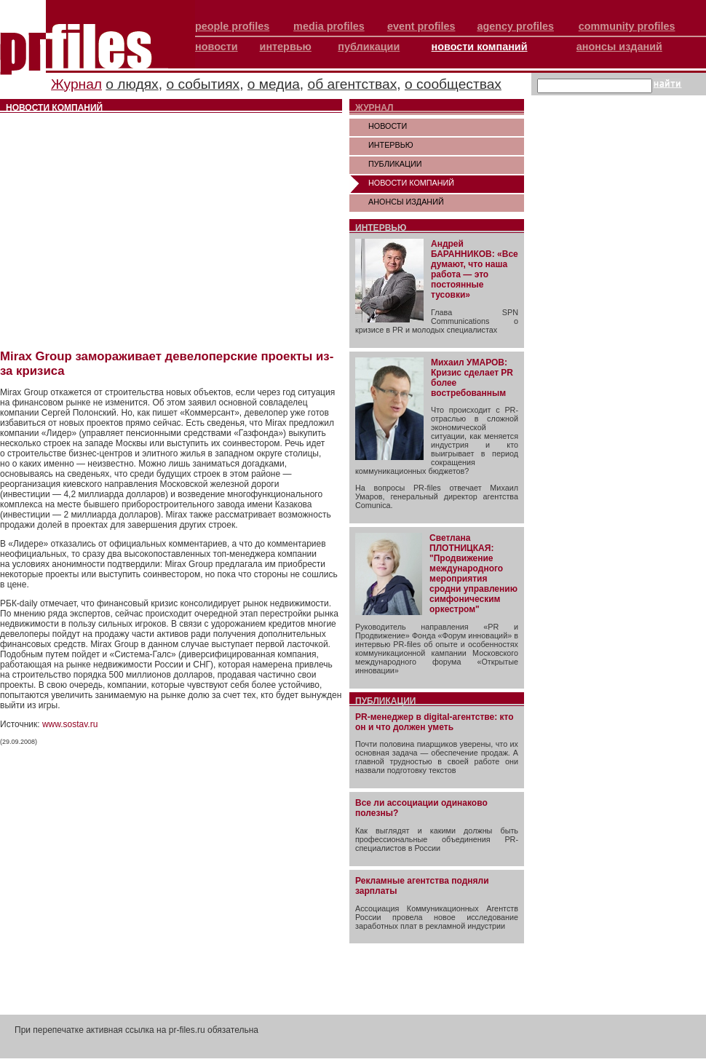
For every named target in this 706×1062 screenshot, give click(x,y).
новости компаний (480, 46)
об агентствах (352, 84)
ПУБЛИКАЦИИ (395, 163)
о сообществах (453, 84)
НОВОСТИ (387, 126)
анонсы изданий (619, 46)
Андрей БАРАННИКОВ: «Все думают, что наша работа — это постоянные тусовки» (474, 269)
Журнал (76, 84)
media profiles (329, 26)
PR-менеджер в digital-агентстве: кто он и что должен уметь (434, 722)
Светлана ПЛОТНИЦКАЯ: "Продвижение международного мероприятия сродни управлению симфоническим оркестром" (473, 573)
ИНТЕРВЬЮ (390, 144)
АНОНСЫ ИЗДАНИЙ (406, 201)
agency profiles (515, 26)
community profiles (627, 26)
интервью (286, 46)
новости (216, 46)
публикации (369, 46)
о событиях (202, 84)
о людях (132, 84)
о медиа (273, 84)
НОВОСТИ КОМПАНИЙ (411, 182)
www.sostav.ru (70, 724)
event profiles (421, 26)
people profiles (232, 26)
